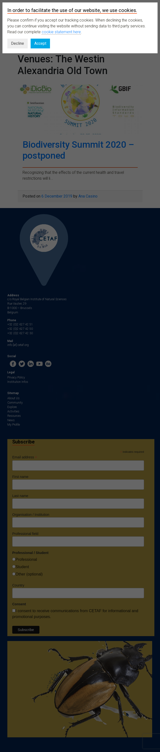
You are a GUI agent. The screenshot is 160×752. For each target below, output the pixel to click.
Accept (40, 43)
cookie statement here (61, 32)
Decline (17, 43)
